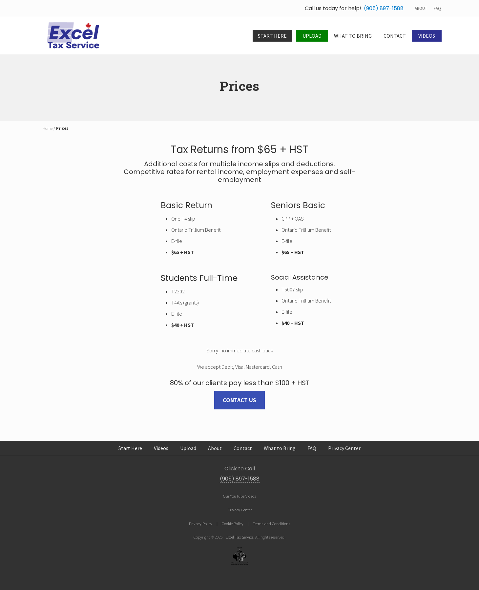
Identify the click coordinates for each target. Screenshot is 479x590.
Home (47, 128)
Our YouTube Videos (239, 496)
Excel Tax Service (239, 537)
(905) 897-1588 (384, 8)
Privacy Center (240, 509)
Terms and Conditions (271, 523)
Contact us (239, 400)
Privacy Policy (200, 523)
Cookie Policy (232, 523)
